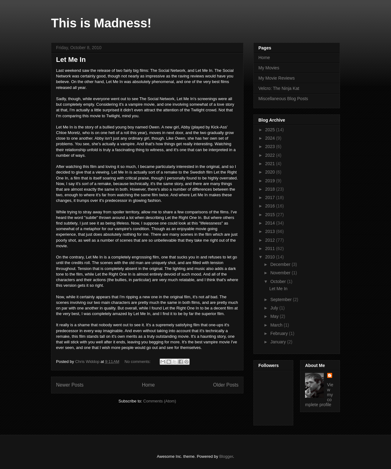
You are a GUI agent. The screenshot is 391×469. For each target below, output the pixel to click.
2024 (270, 138)
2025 (270, 129)
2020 (270, 171)
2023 (270, 146)
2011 (270, 248)
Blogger (226, 456)
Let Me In (71, 59)
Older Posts (225, 385)
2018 (270, 189)
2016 (270, 205)
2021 (270, 163)
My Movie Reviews (276, 78)
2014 (270, 223)
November (280, 272)
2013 (270, 231)
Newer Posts (69, 385)
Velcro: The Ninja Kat (278, 88)
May (275, 316)
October (278, 281)
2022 (270, 155)
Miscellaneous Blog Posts (283, 98)
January (278, 341)
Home (148, 385)
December (280, 264)
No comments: (138, 361)
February (279, 333)
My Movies (268, 67)
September (281, 299)
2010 (270, 256)
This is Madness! (101, 23)
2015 (270, 214)
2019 (270, 180)
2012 (270, 240)
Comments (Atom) (159, 401)
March (277, 325)
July (274, 307)
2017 (270, 197)
